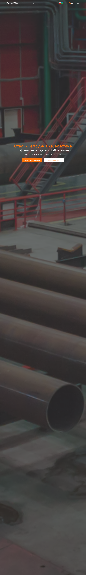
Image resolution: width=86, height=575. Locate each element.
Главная (25, 3)
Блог (47, 3)
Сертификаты (43, 3)
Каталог (29, 3)
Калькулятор (33, 3)
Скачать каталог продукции (32, 160)
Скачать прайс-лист (53, 160)
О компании (38, 3)
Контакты (50, 3)
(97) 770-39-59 (76, 3)
